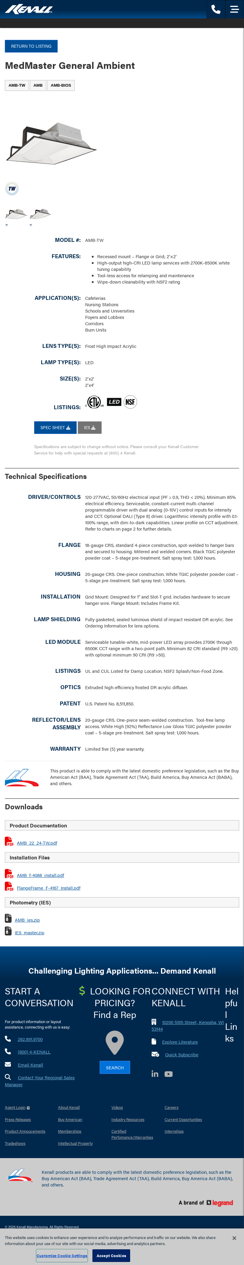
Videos (117, 1107)
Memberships (69, 1131)
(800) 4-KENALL (34, 1051)
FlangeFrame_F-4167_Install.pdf (48, 888)
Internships (174, 1131)
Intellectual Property (75, 1143)
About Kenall (69, 1107)
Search (115, 1067)
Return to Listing (31, 46)
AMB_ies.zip (27, 920)
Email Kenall (30, 1064)
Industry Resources (127, 1119)
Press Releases (18, 1119)
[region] (122, 1246)
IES (89, 427)
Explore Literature (180, 1042)
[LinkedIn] (158, 1075)
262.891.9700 (30, 1039)
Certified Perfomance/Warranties (132, 1134)
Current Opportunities (183, 1119)
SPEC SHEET (55, 427)
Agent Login (15, 1107)
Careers (171, 1107)
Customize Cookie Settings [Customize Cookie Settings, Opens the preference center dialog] (62, 1255)
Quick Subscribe (181, 1054)
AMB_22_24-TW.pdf (37, 843)
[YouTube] (171, 1075)
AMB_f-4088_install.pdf (40, 875)
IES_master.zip (29, 932)
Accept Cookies (111, 1255)
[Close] (234, 1238)
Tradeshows (15, 1143)
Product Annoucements (25, 1131)
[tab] (17, 85)
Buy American (70, 1119)
